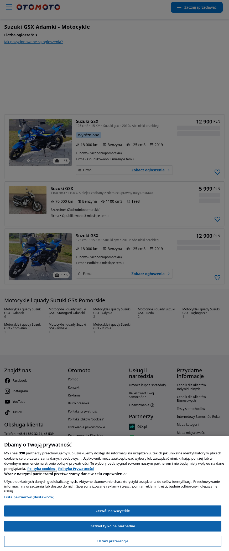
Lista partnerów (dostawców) (29, 497)
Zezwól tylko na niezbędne (112, 526)
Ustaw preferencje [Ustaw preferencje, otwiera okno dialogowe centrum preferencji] (112, 541)
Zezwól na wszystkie (113, 510)
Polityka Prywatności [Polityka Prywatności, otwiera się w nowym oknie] (76, 468)
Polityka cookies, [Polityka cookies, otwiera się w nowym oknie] (42, 468)
